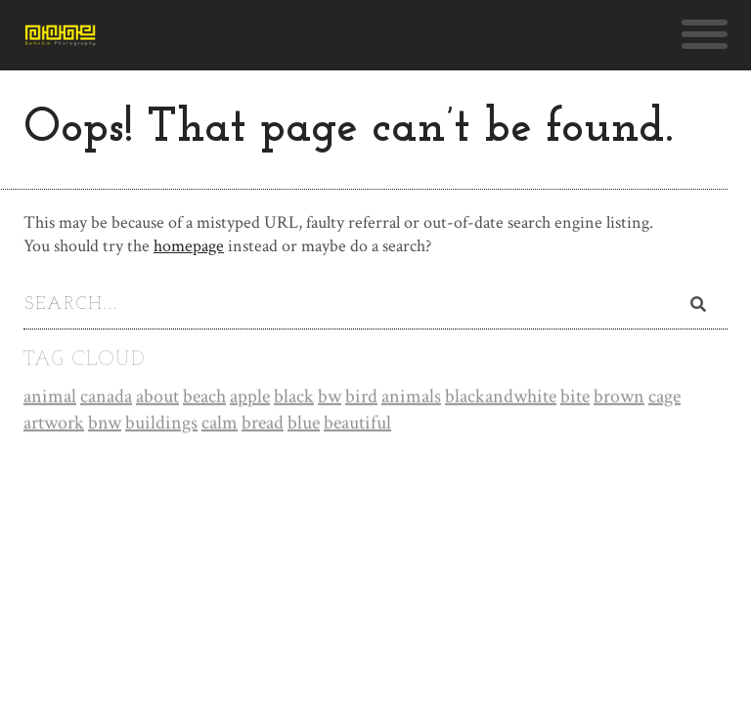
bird (361, 397)
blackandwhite (500, 397)
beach (204, 397)
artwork (53, 423)
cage (664, 397)
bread (263, 423)
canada (106, 397)
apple (250, 397)
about (157, 397)
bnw (104, 423)
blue (303, 423)
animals (411, 397)
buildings (161, 423)
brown (619, 397)
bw (329, 397)
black (294, 397)
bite (575, 397)
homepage (189, 246)
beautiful (357, 423)
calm (219, 423)
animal (49, 397)
